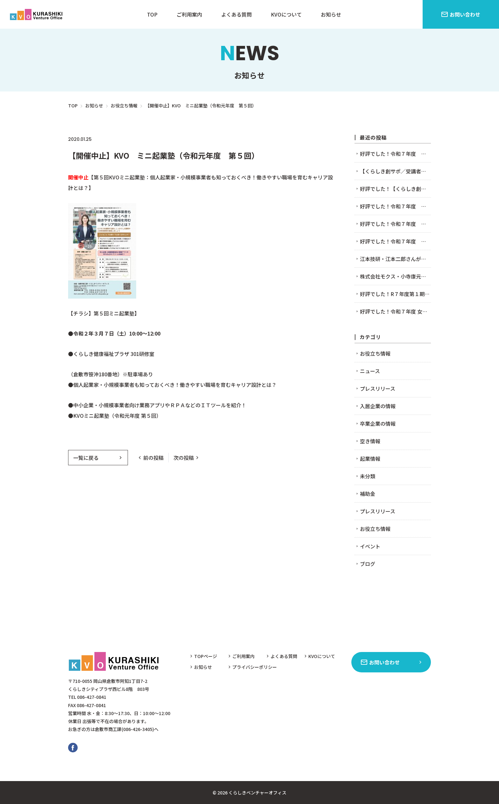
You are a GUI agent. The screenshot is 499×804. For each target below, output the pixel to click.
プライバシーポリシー (254, 667)
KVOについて (286, 14)
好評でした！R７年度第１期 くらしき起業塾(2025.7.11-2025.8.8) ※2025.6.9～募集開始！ (395, 294)
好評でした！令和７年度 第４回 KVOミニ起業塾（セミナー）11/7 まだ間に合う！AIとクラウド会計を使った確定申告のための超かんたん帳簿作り (395, 153)
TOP (152, 14)
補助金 (367, 493)
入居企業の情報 (378, 406)
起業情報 (370, 458)
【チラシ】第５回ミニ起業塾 (101, 313)
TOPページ (205, 656)
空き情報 (370, 441)
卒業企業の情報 (378, 423)
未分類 (367, 476)
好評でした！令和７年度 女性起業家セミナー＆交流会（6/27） (395, 311)
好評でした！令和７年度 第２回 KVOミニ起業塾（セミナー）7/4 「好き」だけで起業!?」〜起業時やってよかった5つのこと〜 (395, 241)
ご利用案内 (189, 14)
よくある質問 (236, 14)
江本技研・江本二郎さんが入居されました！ (395, 259)
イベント (175, 139)
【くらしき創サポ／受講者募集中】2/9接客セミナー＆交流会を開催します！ (395, 171)
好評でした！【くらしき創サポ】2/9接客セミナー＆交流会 (395, 188)
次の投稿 (183, 457)
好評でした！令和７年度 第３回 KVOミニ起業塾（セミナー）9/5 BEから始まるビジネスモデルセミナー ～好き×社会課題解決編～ (395, 224)
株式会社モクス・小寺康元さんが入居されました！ (395, 276)
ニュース (145, 139)
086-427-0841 (91, 697)
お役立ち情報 (112, 139)
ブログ (367, 564)
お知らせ (331, 14)
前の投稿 (153, 457)
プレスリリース (377, 388)
